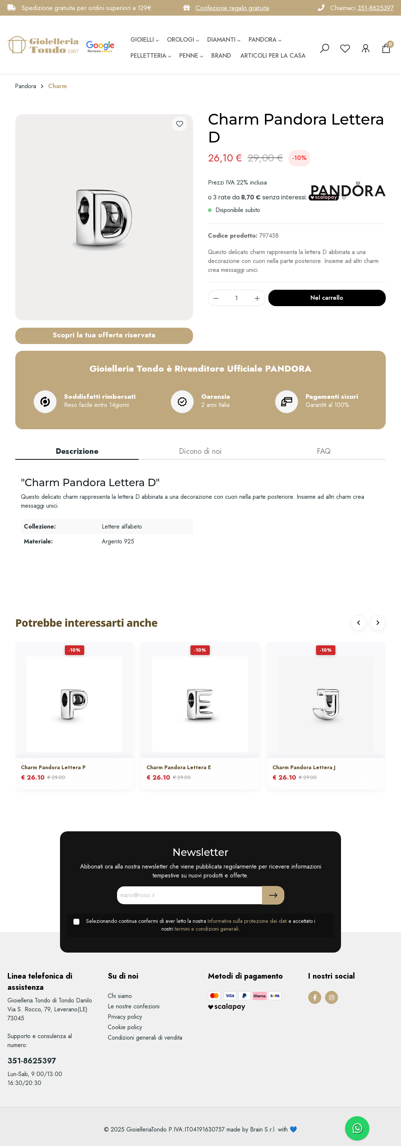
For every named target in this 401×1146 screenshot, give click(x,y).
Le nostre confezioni (134, 1006)
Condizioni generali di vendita (145, 1037)
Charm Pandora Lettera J (303, 768)
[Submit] (273, 895)
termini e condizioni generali (207, 928)
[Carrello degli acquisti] (386, 48)
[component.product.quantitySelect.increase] (257, 298)
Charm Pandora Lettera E (178, 768)
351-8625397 (375, 8)
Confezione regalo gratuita (232, 8)
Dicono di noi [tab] (200, 451)
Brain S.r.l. (263, 1129)
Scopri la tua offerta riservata (104, 335)
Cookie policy (125, 1027)
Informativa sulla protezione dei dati (247, 921)
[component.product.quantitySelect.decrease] (216, 298)
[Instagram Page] (331, 997)
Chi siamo (120, 996)
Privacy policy (125, 1016)
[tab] (77, 452)
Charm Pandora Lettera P (53, 768)
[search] (324, 48)
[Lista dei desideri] (345, 48)
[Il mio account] (365, 48)
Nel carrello (326, 297)
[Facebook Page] (314, 997)
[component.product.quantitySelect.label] (236, 298)
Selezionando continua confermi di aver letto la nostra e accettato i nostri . (200, 925)
